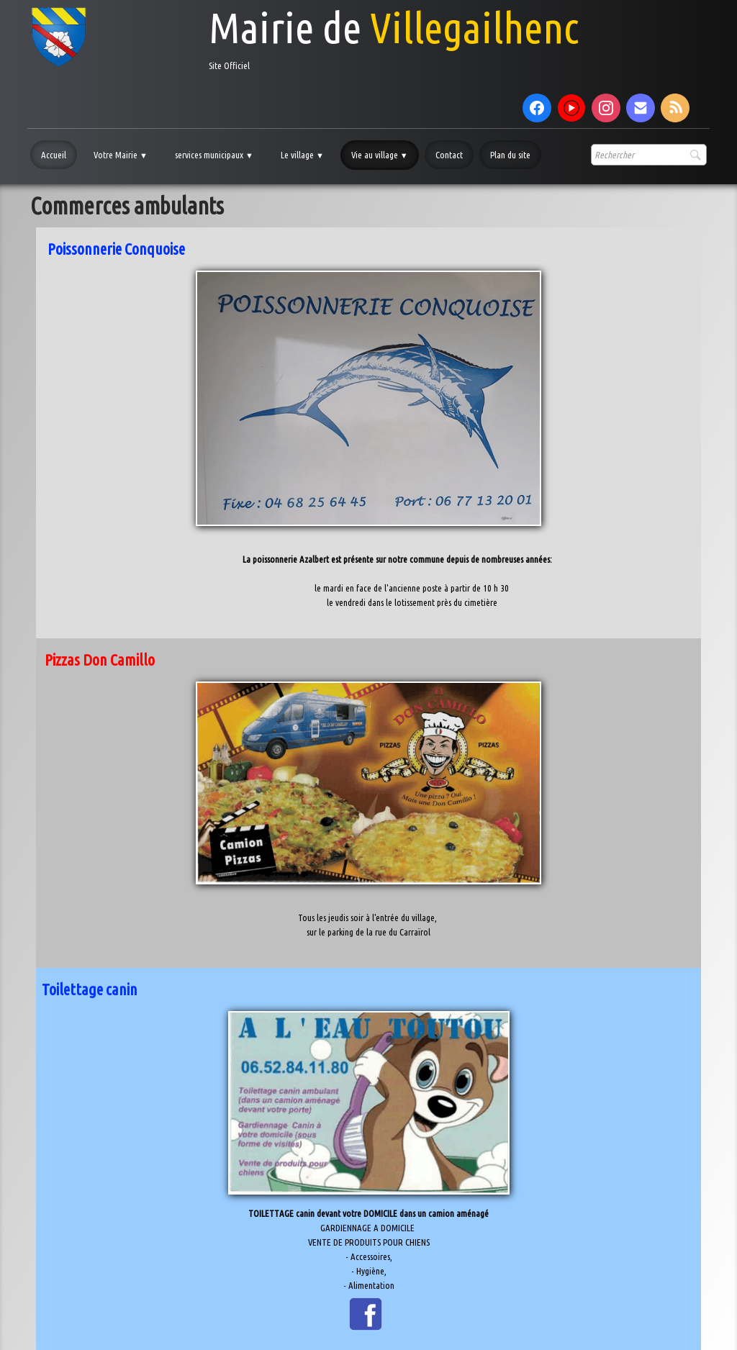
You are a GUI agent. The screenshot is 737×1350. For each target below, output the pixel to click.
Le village (302, 155)
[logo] (304, 37)
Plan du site (510, 155)
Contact (449, 155)
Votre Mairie (121, 155)
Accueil (53, 155)
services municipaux (214, 155)
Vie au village (379, 155)
